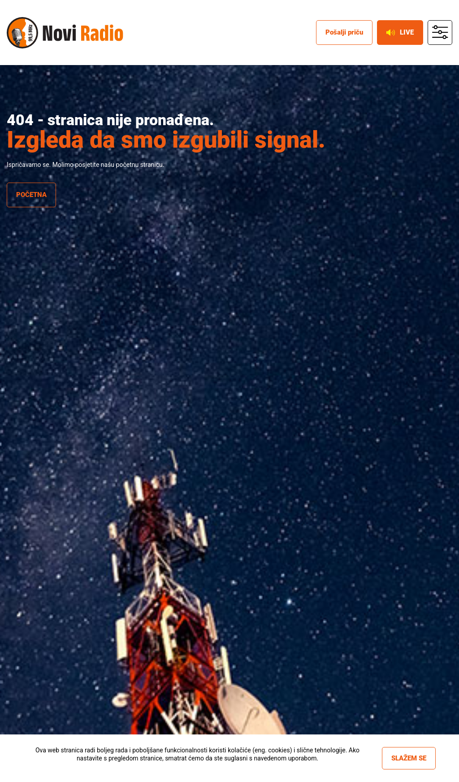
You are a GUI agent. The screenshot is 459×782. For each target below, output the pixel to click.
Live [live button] (400, 32)
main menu (440, 32)
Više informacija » (197, 766)
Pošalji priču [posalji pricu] (344, 32)
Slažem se (408, 758)
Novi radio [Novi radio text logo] (83, 33)
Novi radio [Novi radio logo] (22, 32)
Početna (31, 195)
